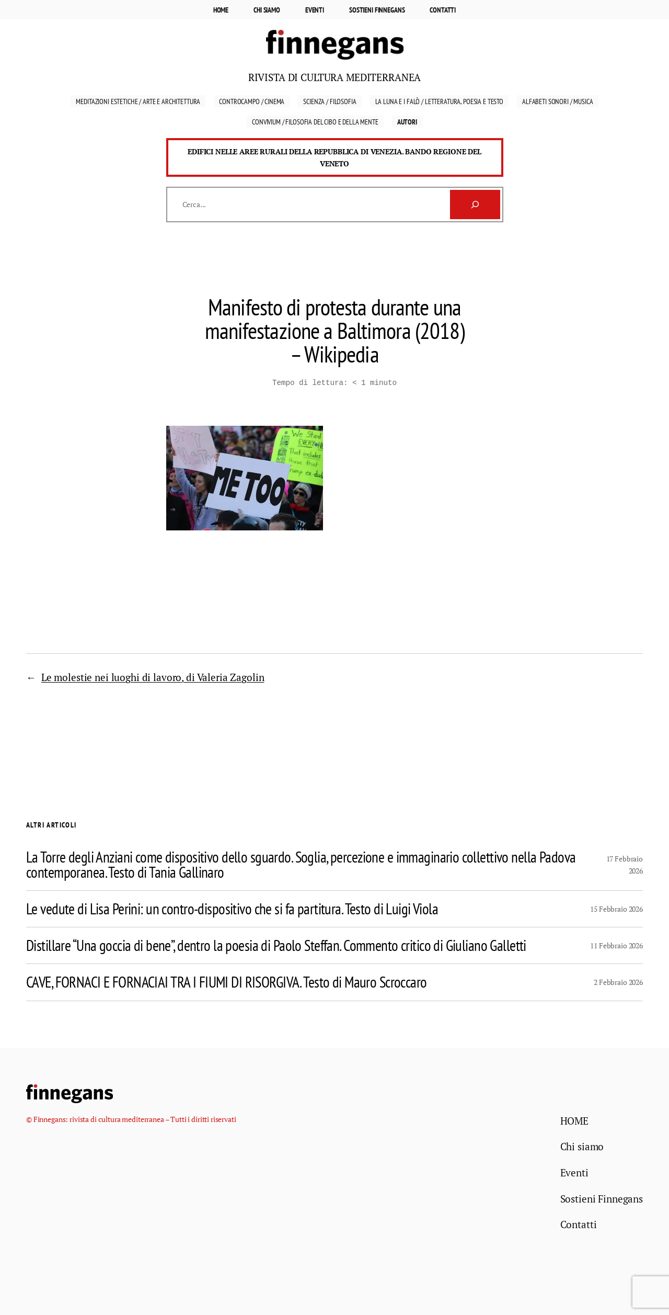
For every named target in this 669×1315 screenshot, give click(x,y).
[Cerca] (475, 204)
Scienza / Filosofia (329, 101)
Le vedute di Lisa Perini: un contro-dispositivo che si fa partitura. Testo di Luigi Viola (232, 907)
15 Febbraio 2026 (616, 908)
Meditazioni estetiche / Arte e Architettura (138, 101)
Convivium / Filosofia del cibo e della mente (315, 122)
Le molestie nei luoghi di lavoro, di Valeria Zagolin (152, 676)
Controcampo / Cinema (251, 101)
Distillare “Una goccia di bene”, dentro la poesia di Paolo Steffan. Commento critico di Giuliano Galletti (276, 944)
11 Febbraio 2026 (616, 944)
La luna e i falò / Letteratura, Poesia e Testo (439, 101)
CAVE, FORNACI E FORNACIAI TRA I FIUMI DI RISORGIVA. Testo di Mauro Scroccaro (226, 981)
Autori (407, 122)
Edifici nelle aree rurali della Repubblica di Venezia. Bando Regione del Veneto (334, 157)
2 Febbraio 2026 (618, 981)
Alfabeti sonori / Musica (557, 101)
